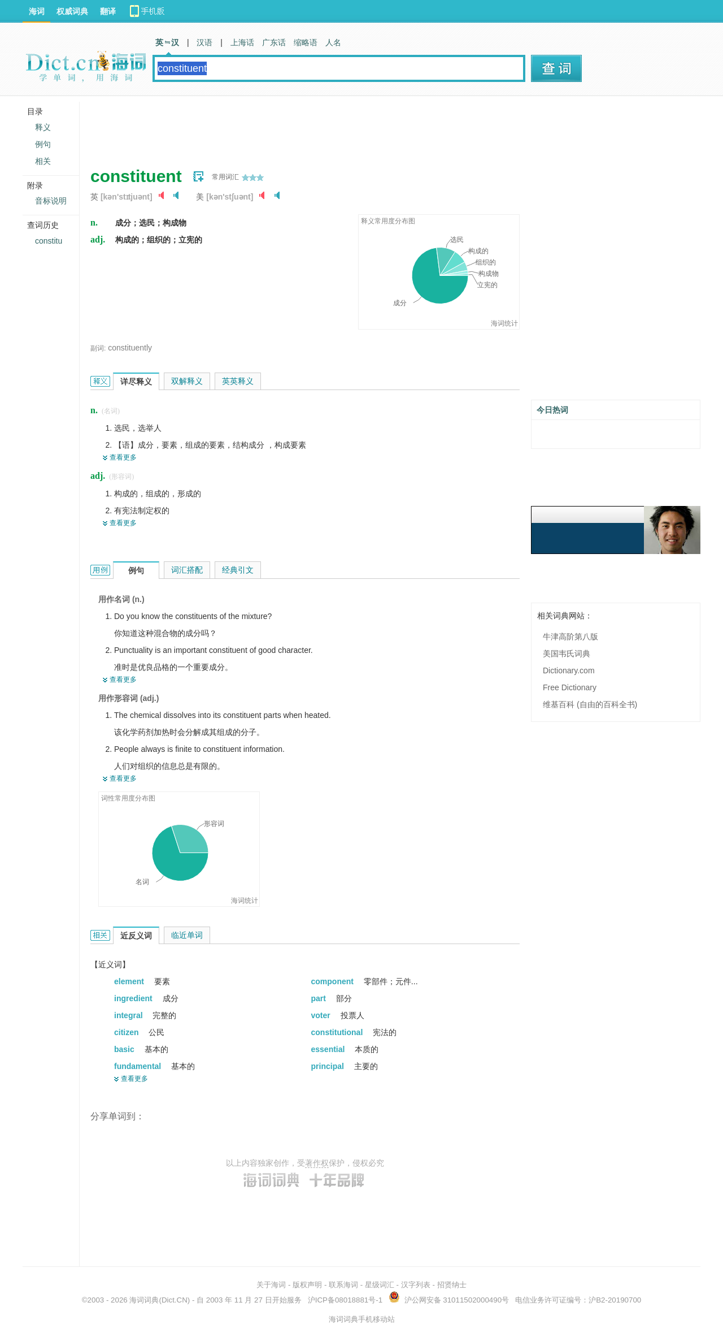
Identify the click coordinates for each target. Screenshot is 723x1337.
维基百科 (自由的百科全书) (590, 704)
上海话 (242, 42)
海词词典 (144, 1300)
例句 (43, 144)
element (130, 981)
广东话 (274, 42)
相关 (43, 161)
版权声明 (307, 1284)
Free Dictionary (569, 687)
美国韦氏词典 (566, 653)
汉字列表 (415, 1284)
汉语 (204, 42)
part (319, 998)
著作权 (317, 1162)
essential (329, 1049)
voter (322, 1015)
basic (125, 1049)
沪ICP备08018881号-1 (345, 1300)
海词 (37, 11)
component (333, 981)
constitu (48, 240)
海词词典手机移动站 (362, 1319)
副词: (98, 348)
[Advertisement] (296, 127)
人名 (333, 42)
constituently (130, 347)
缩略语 (305, 42)
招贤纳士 (452, 1284)
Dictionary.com (569, 670)
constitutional (338, 1032)
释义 (43, 127)
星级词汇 (379, 1284)
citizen (127, 1032)
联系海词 (343, 1284)
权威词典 (72, 11)
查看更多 (123, 457)
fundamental (138, 1066)
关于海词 (271, 1284)
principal (328, 1066)
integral (129, 1015)
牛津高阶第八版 (570, 636)
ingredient (134, 998)
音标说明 (51, 200)
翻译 (108, 11)
